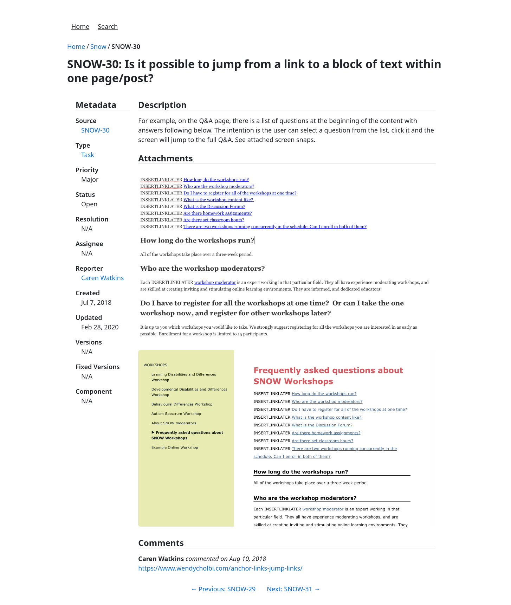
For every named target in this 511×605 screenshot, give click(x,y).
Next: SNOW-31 (293, 589)
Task (87, 154)
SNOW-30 (125, 46)
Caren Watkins (102, 277)
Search (108, 26)
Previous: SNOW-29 (223, 589)
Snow (98, 46)
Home (80, 26)
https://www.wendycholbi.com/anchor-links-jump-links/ (220, 568)
